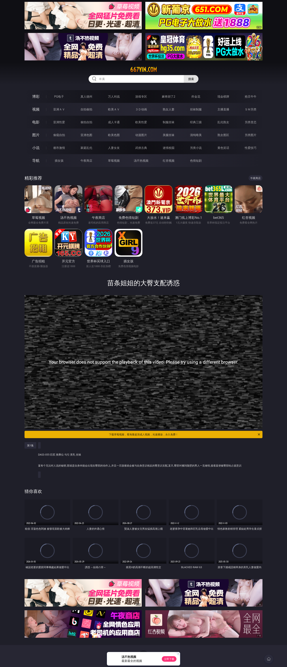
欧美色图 (114, 135)
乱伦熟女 (223, 122)
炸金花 (195, 96)
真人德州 (86, 96)
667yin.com (143, 69)
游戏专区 (141, 96)
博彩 (36, 96)
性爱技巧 (250, 148)
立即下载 (169, 659)
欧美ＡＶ (114, 109)
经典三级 (196, 122)
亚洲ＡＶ (59, 109)
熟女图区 (223, 135)
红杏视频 (168, 161)
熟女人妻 (168, 109)
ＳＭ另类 (250, 109)
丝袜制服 (196, 109)
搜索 (191, 79)
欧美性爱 (141, 122)
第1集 (30, 445)
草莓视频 (114, 161)
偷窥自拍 (59, 135)
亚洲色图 (86, 135)
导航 (36, 160)
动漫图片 (141, 135)
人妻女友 (114, 148)
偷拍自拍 (86, 122)
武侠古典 (141, 148)
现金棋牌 (223, 96)
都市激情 (59, 148)
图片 (36, 134)
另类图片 (250, 135)
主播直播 (223, 109)
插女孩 (59, 161)
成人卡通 (114, 122)
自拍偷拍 (86, 109)
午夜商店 (86, 161)
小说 (36, 147)
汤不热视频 (141, 161)
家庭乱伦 (86, 148)
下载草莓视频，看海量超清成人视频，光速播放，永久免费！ (185, 434)
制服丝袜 (168, 122)
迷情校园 (168, 148)
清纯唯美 (196, 135)
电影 (36, 122)
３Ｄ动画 (141, 109)
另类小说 (196, 148)
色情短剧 (196, 161)
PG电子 (59, 96)
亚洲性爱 (59, 122)
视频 (36, 109)
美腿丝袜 (168, 135)
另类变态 (250, 122)
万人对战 (114, 96)
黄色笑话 (223, 148)
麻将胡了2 (168, 96)
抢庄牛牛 (250, 96)
